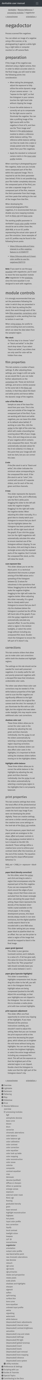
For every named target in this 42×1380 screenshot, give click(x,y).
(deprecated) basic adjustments (19, 1322)
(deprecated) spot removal (17, 1352)
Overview (7, 1085)
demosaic (10, 1177)
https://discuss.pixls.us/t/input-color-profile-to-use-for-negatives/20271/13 (23, 259)
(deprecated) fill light (14, 1340)
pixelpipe (28, 278)
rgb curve (10, 1266)
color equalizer (12, 1150)
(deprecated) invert (14, 1346)
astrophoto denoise (14, 1118)
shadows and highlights (15, 1284)
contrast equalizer (13, 1171)
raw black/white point (15, 1254)
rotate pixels (11, 1278)
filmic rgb (10, 1198)
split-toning (11, 1296)
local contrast (11, 1230)
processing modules (15, 13)
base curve (10, 1121)
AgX (7, 1115)
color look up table (14, 1153)
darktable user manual (13, 3)
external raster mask (14, 1195)
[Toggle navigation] (37, 3)
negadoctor (11, 1245)
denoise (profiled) (13, 1180)
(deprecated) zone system (16, 1361)
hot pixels (10, 1219)
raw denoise (11, 1260)
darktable (12, 10)
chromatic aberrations (15, 1133)
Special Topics (9, 1376)
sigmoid (9, 1290)
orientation (10, 1248)
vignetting (10, 1313)
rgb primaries (11, 1272)
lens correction (12, 1224)
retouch (9, 1263)
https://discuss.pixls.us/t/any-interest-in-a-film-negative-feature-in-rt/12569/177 (22, 249)
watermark (10, 1316)
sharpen (9, 1287)
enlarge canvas (12, 1189)
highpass (9, 1216)
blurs (8, 1127)
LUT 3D (9, 1239)
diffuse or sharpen (13, 1183)
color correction (12, 1147)
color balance (11, 1136)
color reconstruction (14, 1159)
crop (8, 1174)
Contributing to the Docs (14, 1378)
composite (10, 1168)
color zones (10, 1162)
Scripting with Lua (11, 1370)
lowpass (9, 1236)
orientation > (31, 17)
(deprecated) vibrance (15, 1358)
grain (8, 1207)
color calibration (12, 1142)
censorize (10, 1130)
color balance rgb (13, 1139)
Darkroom (8, 1091)
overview (7, 1109)
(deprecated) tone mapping (17, 1355)
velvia (8, 1310)
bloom (8, 1124)
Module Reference (25, 10)
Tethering (8, 1094)
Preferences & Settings (13, 1367)
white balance (11, 1319)
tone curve (10, 1301)
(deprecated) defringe (15, 1337)
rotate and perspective (15, 1275)
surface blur (11, 1298)
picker (10, 428)
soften (8, 1293)
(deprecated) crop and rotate (18, 1334)
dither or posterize (13, 1186)
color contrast (11, 1144)
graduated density (13, 1204)
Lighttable (8, 1088)
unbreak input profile (14, 1307)
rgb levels (10, 1269)
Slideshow (8, 1100)
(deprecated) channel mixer (17, 1325)
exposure (10, 1192)
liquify (8, 1227)
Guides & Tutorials (11, 1372)
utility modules (12, 1364)
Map (5, 1097)
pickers (18, 324)
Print (6, 1103)
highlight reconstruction (16, 1213)
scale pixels (11, 1281)
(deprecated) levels (14, 1349)
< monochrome (11, 17)
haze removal (11, 1210)
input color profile (13, 1221)
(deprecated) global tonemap (18, 1343)
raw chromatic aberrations (17, 1257)
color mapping (12, 1156)
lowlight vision (12, 1233)
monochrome (11, 1242)
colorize (9, 1165)
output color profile (14, 1251)
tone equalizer (12, 1304)
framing (9, 1201)
